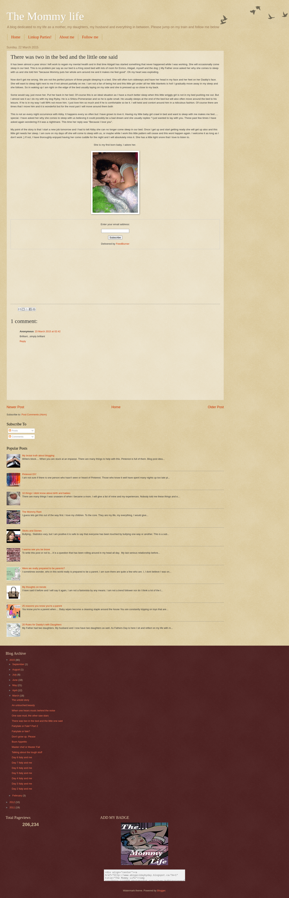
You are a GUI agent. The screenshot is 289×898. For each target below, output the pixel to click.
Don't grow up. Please (24, 736)
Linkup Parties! (40, 37)
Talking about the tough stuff (27, 752)
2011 (12, 807)
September (18, 664)
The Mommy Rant (31, 511)
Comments (16, 436)
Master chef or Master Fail (26, 747)
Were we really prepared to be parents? (43, 568)
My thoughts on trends (34, 587)
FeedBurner (122, 243)
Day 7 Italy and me (22, 762)
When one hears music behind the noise (33, 710)
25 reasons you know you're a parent (42, 605)
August (16, 669)
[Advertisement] (115, 275)
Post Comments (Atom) (34, 414)
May (15, 685)
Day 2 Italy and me (22, 788)
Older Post (216, 407)
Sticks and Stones (32, 530)
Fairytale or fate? (21, 731)
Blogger (161, 890)
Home (15, 37)
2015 (12, 659)
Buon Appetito (19, 741)
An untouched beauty (23, 705)
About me (66, 37)
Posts (13, 430)
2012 (12, 802)
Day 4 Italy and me (22, 778)
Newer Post (15, 407)
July (14, 674)
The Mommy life (45, 16)
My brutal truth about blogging (38, 455)
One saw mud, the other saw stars (30, 715)
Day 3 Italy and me (22, 783)
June (15, 680)
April (15, 690)
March (16, 695)
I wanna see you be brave (36, 549)
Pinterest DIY (29, 474)
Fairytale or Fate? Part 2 (25, 726)
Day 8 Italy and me (22, 757)
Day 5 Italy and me (22, 773)
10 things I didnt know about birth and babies (46, 493)
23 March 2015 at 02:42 (47, 331)
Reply (23, 341)
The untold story (20, 700)
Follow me (90, 37)
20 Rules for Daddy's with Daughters (42, 624)
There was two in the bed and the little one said (37, 720)
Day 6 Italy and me (22, 768)
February (17, 795)
